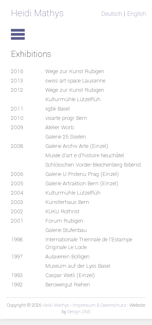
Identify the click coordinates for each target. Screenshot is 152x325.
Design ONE (79, 311)
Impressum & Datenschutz (99, 305)
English (136, 13)
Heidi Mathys (37, 13)
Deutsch (111, 13)
